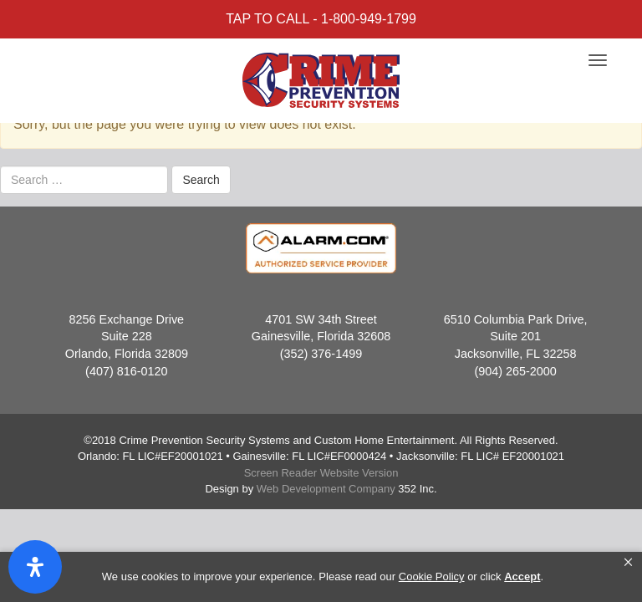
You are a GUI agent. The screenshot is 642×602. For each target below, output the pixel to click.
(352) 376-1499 (321, 353)
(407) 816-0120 (126, 371)
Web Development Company (326, 488)
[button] (628, 563)
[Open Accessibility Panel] (35, 567)
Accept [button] (522, 576)
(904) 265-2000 (515, 371)
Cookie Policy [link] (432, 576)
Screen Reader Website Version (321, 473)
